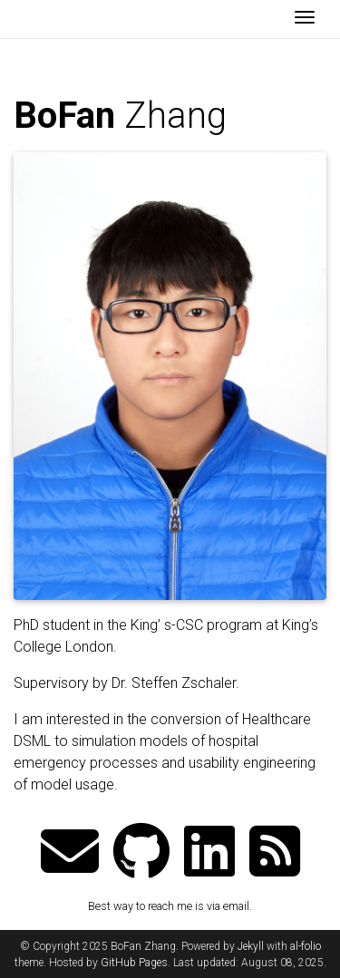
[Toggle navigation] (304, 19)
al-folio (305, 946)
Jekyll (251, 946)
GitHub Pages (134, 962)
